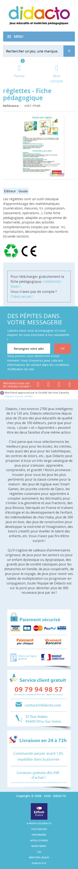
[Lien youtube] (48, 385)
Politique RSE (39, 829)
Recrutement (39, 846)
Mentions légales (39, 857)
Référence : (12, 106)
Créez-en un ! (21, 296)
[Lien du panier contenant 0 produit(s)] (19, 71)
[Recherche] (69, 51)
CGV (39, 851)
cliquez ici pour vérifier (19, 396)
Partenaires (39, 834)
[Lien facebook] (38, 385)
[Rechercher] (37, 51)
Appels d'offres (39, 840)
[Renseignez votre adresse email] (28, 348)
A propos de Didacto (39, 823)
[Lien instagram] (59, 385)
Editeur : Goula (16, 191)
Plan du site (39, 863)
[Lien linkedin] (69, 385)
